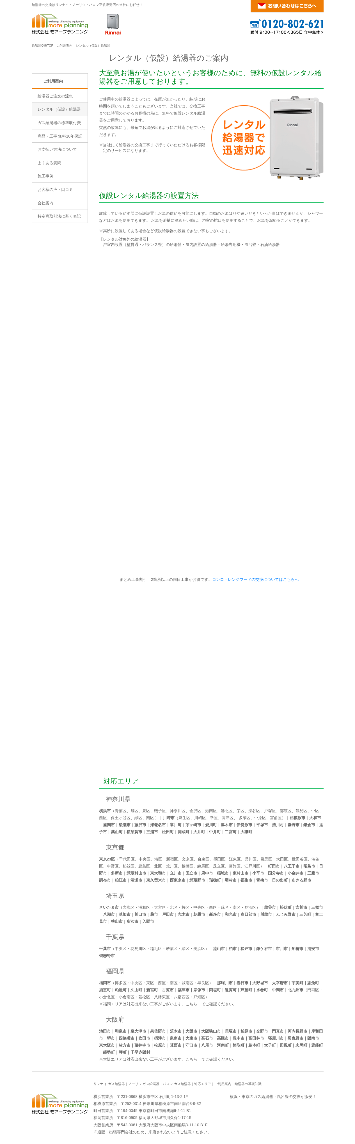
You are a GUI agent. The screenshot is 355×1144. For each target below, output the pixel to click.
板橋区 (187, 866)
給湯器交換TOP (42, 45)
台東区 (203, 859)
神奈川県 (118, 799)
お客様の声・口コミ (55, 237)
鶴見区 (301, 811)
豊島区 (144, 866)
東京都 (115, 847)
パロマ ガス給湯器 (177, 1084)
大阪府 (115, 1019)
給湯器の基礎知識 (248, 1084)
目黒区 (266, 859)
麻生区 (184, 818)
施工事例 (45, 224)
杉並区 (128, 866)
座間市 (109, 825)
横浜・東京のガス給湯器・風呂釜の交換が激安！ (273, 1096)
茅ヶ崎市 (193, 825)
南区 (150, 818)
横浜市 (105, 811)
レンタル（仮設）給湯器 (59, 157)
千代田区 (127, 859)
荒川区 (172, 866)
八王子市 (291, 866)
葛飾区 (235, 866)
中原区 (260, 818)
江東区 (235, 859)
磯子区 (160, 811)
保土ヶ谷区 (120, 818)
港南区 (211, 811)
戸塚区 (270, 811)
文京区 (188, 859)
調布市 (105, 880)
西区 (103, 818)
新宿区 (172, 859)
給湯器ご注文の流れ (55, 143)
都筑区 (286, 811)
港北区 (227, 811)
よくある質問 (49, 210)
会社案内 (45, 250)
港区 (158, 859)
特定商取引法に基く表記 (59, 264)
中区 (315, 811)
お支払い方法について (57, 197)
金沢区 (195, 811)
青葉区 (121, 811)
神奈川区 (177, 811)
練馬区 (203, 866)
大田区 (282, 859)
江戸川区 (252, 866)
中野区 (113, 866)
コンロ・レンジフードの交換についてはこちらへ (254, 579)
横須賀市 (134, 832)
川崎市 (169, 818)
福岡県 (115, 971)
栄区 (240, 811)
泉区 (146, 811)
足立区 (219, 866)
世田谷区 (300, 859)
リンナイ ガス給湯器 (109, 1084)
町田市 (274, 866)
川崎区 (200, 818)
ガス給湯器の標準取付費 (59, 170)
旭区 (134, 811)
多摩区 (244, 818)
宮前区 (276, 818)
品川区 (250, 859)
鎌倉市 (309, 825)
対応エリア (121, 781)
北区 (158, 866)
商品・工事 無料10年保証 (60, 183)
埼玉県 (115, 895)
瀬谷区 (254, 811)
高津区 (227, 818)
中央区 (144, 859)
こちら (191, 1004)
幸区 (214, 818)
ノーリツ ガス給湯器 (143, 1084)
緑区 (138, 818)
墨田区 (219, 859)
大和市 (315, 818)
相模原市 (297, 818)
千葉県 (115, 936)
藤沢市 (140, 825)
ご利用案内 (64, 45)
